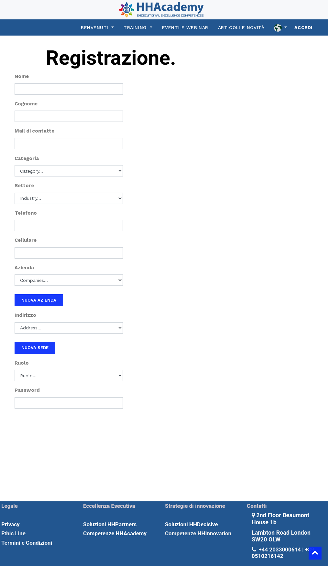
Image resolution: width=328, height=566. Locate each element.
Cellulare (26, 240)
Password (27, 390)
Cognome (26, 104)
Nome (22, 76)
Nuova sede (35, 347)
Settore (24, 185)
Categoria (27, 158)
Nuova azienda (38, 300)
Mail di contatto (35, 131)
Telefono (26, 213)
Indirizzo (25, 315)
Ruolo (22, 363)
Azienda (24, 268)
